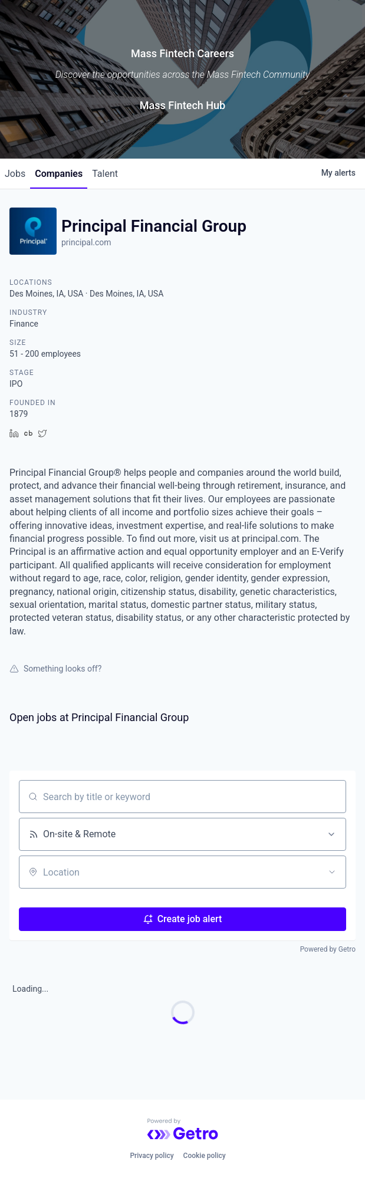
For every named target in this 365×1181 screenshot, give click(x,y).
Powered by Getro (328, 949)
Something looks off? (55, 668)
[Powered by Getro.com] (182, 1129)
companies (59, 173)
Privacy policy (151, 1156)
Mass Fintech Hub (182, 105)
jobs (15, 173)
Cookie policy (204, 1156)
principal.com (86, 242)
